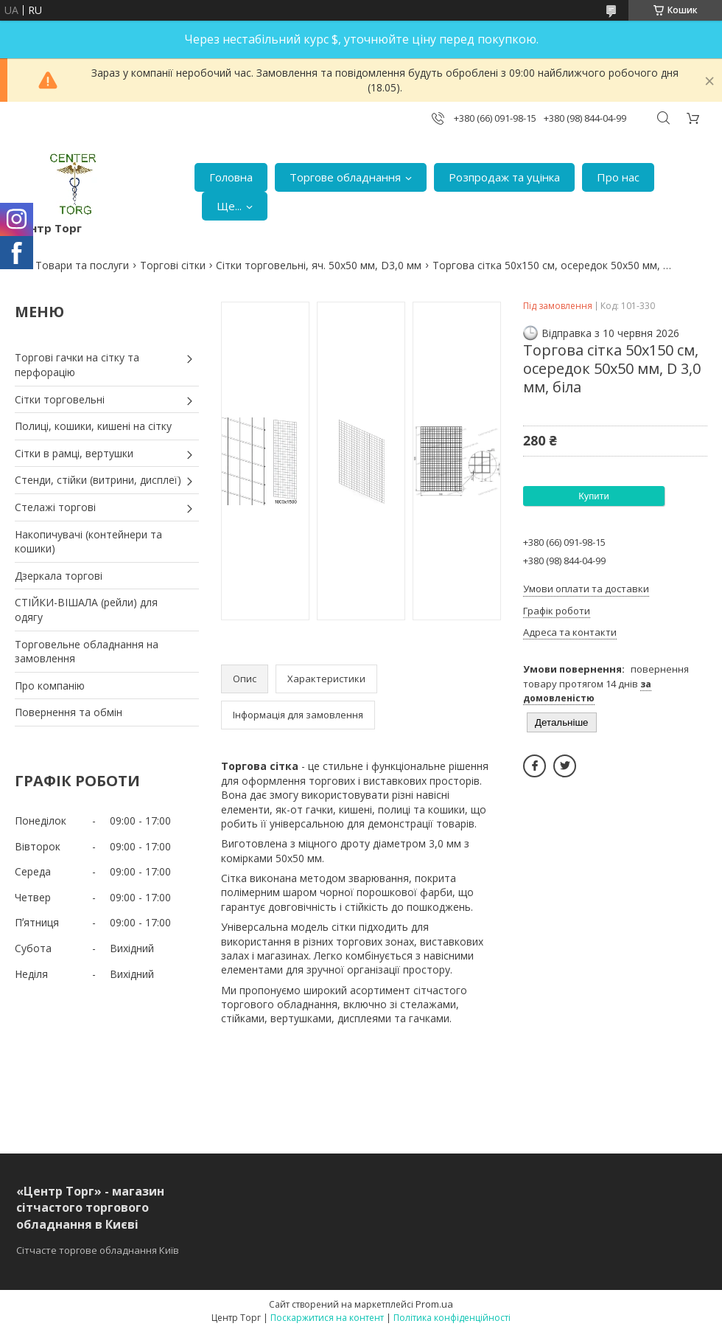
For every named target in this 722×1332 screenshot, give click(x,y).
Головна (231, 177)
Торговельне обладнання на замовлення (86, 651)
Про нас (618, 177)
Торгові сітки (173, 265)
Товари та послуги (82, 265)
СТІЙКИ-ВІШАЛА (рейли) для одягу (86, 609)
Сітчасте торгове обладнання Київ (97, 1250)
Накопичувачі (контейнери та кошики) (88, 541)
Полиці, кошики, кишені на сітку (93, 426)
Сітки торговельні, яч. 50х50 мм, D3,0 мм (318, 265)
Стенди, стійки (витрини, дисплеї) (98, 480)
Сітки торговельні (60, 399)
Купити (593, 496)
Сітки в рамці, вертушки (74, 453)
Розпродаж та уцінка (504, 177)
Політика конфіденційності (452, 1317)
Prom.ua (434, 1304)
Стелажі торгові (55, 507)
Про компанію (50, 686)
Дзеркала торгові (58, 576)
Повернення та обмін (68, 712)
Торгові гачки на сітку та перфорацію (77, 364)
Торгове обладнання (345, 177)
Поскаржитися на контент (327, 1317)
